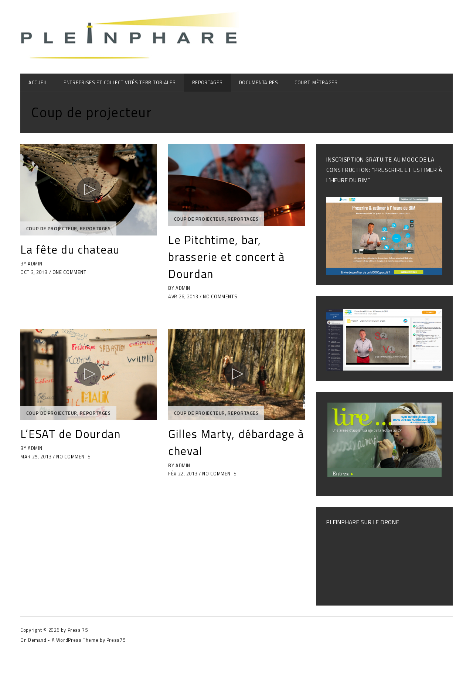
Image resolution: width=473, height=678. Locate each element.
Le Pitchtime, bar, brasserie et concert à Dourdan (226, 256)
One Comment (69, 272)
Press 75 (78, 630)
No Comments (220, 296)
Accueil (37, 82)
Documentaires (258, 82)
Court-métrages (316, 82)
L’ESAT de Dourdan (70, 434)
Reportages (207, 82)
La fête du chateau (70, 249)
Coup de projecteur (51, 228)
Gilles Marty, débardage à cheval (236, 442)
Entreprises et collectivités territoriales (120, 82)
